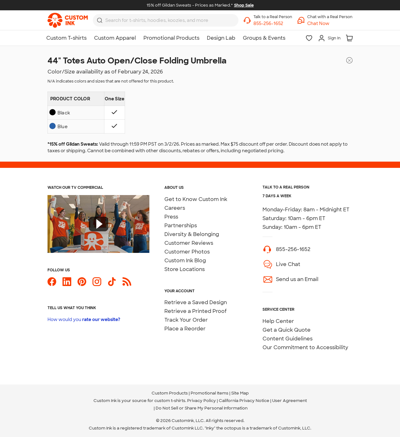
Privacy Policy (201, 400)
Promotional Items (209, 393)
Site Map (240, 393)
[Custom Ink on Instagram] (96, 281)
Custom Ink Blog (185, 260)
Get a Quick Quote (286, 330)
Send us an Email (297, 279)
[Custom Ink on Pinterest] (82, 281)
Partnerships (180, 225)
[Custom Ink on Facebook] (52, 281)
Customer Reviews (188, 243)
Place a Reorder (185, 328)
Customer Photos (187, 252)
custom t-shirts (169, 400)
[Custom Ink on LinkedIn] (66, 281)
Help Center (278, 321)
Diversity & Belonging (191, 234)
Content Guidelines (287, 338)
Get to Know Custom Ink (195, 199)
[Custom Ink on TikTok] (112, 281)
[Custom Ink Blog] (126, 281)
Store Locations (184, 269)
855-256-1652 (293, 249)
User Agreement (289, 400)
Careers (174, 208)
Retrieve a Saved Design (195, 302)
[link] (68, 20)
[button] (329, 23)
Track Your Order (186, 320)
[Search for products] (161, 20)
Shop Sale (244, 5)
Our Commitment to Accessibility (305, 347)
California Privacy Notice (244, 400)
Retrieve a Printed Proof (195, 311)
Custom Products (170, 393)
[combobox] (165, 20)
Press (171, 216)
